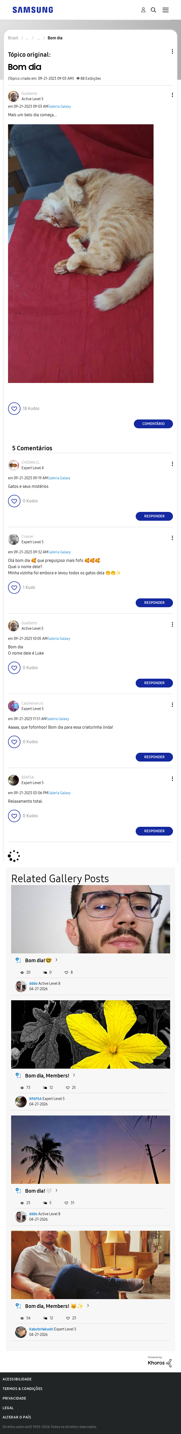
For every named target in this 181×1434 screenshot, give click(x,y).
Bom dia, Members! (47, 1076)
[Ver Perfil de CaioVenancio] (32, 703)
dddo (33, 983)
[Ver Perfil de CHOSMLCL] (30, 462)
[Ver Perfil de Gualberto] (29, 93)
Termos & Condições (23, 1389)
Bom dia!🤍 (38, 1191)
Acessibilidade (17, 1379)
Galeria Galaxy (59, 106)
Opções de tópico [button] (163, 51)
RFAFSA (35, 1099)
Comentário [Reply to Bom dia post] (153, 424)
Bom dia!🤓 (38, 960)
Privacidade (14, 1398)
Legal (8, 1408)
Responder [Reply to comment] (154, 516)
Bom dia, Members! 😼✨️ (54, 1306)
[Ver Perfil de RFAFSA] (27, 777)
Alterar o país (17, 1417)
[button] (164, 95)
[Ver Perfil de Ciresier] (27, 536)
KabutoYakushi (41, 1329)
